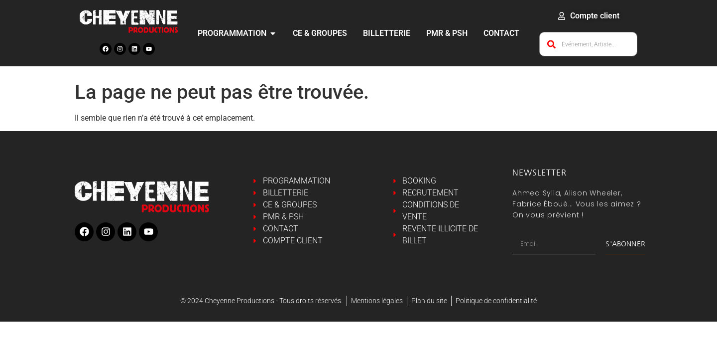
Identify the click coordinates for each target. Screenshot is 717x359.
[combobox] (588, 44)
